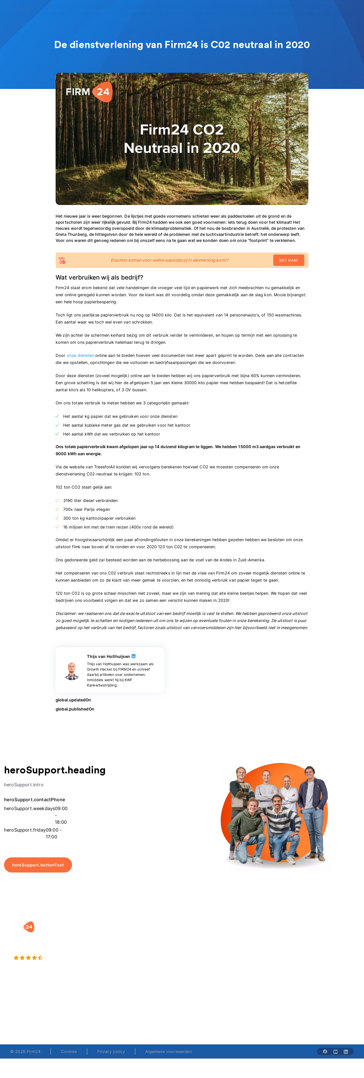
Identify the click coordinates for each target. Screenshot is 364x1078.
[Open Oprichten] (60, 10)
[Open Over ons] (209, 10)
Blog (312, 934)
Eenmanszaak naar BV (148, 954)
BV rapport (198, 964)
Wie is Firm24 (260, 934)
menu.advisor (274, 10)
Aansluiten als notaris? (269, 954)
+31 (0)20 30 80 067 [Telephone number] (149, 1017)
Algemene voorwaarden (168, 1051)
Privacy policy (111, 1051)
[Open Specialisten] (141, 10)
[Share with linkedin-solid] (346, 1051)
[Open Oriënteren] (176, 10)
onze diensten (80, 355)
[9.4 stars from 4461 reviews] (65, 958)
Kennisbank (319, 954)
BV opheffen (138, 964)
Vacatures (256, 944)
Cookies (69, 1051)
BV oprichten (139, 934)
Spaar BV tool (200, 954)
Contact (315, 964)
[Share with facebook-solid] (325, 1051)
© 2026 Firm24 (25, 1051)
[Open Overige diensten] (99, 10)
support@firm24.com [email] (208, 1017)
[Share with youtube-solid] (335, 1051)
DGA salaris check (204, 944)
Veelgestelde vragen (327, 944)
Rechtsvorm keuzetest (208, 934)
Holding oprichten (144, 944)
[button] (149, 924)
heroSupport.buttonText (38, 864)
